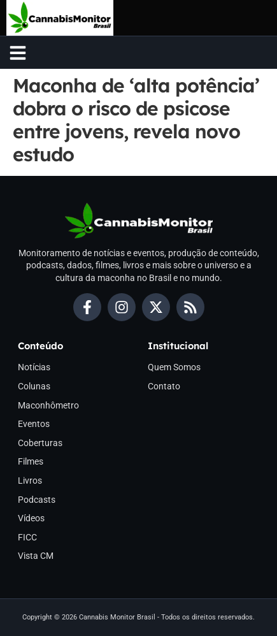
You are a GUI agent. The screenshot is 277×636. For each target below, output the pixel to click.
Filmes (30, 461)
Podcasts (36, 500)
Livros (30, 480)
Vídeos (31, 518)
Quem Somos (174, 367)
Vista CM (35, 556)
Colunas (34, 386)
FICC (27, 537)
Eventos (34, 424)
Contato (164, 386)
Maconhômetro (48, 405)
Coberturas (40, 443)
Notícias (34, 367)
